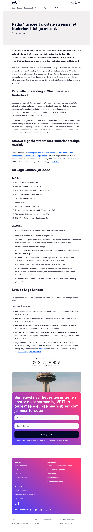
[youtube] (51, 509)
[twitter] (39, 363)
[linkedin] (50, 363)
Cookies (14, 520)
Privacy (37, 523)
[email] (55, 363)
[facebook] (34, 363)
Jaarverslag (51, 474)
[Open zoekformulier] (72, 2)
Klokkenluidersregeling (20, 523)
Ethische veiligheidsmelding (44, 520)
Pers (16, 470)
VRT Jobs (17, 474)
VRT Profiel (18, 498)
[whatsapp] (44, 363)
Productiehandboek (55, 481)
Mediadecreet (53, 477)
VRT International (21, 477)
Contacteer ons (20, 466)
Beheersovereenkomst (56, 470)
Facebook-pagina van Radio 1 (29, 352)
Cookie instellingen (65, 523)
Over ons (19, 8)
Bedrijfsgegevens (21, 490)
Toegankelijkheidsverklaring (25, 494)
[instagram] (35, 509)
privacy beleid (63, 440)
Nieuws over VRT (28, 8)
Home (13, 8)
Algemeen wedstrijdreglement (59, 466)
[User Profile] (76, 2)
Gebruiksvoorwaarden (66, 520)
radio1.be (55, 162)
